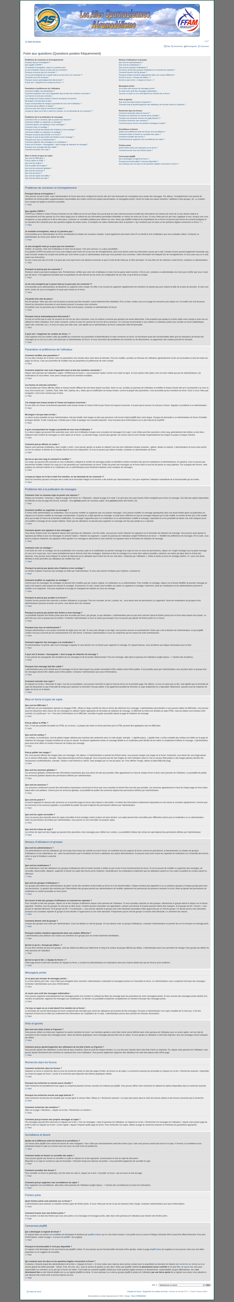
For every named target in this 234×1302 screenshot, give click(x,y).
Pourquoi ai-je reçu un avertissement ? (40, 140)
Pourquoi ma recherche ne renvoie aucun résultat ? (139, 116)
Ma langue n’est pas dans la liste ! (38, 101)
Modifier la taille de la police (206, 41)
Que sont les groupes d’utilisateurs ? (133, 67)
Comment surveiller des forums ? (132, 137)
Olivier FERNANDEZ (138, 1296)
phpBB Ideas (155, 1249)
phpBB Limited (94, 1234)
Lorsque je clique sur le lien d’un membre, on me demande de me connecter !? (59, 111)
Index (89, 21)
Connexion (204, 46)
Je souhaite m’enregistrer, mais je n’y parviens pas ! (45, 67)
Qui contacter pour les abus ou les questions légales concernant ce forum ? (149, 164)
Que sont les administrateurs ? (131, 62)
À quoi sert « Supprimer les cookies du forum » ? (44, 82)
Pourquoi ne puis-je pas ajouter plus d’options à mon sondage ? (50, 130)
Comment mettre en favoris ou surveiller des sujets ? (140, 134)
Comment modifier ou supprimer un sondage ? (43, 132)
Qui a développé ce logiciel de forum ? (134, 159)
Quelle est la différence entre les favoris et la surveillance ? (142, 132)
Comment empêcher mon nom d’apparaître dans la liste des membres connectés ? (58, 93)
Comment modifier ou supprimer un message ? (43, 122)
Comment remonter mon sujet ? (37, 149)
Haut (29, 204)
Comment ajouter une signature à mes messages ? (45, 124)
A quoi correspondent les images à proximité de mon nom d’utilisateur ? (53, 104)
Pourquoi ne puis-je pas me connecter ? (41, 72)
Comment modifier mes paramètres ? (40, 91)
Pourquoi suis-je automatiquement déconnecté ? (44, 80)
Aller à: (154, 1285)
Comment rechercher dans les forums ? (134, 113)
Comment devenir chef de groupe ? (133, 72)
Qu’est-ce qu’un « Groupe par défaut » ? (135, 77)
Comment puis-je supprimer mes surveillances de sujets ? (142, 139)
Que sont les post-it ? (33, 173)
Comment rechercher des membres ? (133, 121)
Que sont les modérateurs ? (130, 65)
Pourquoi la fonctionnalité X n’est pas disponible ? (138, 161)
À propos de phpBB (61, 1237)
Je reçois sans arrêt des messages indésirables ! (138, 91)
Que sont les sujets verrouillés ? (37, 176)
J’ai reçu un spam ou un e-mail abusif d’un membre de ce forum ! (144, 93)
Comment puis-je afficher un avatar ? (39, 106)
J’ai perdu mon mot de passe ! (37, 77)
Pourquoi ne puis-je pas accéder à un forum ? (43, 135)
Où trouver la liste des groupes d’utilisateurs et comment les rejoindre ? (147, 70)
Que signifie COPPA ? (33, 65)
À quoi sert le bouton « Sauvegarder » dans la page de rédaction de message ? (56, 144)
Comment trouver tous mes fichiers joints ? (136, 150)
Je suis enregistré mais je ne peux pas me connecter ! (46, 70)
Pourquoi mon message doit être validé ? (41, 147)
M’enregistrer (191, 46)
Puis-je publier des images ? (36, 166)
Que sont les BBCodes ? (35, 158)
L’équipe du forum (134, 1291)
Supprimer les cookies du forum (155, 1291)
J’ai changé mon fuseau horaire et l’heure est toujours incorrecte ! (51, 98)
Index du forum (34, 42)
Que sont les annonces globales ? (38, 168)
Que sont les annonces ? (35, 171)
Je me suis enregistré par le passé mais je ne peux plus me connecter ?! (53, 75)
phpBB (160, 420)
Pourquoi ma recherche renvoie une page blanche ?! (139, 118)
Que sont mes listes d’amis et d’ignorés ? (135, 102)
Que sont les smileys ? (34, 163)
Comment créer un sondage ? (37, 127)
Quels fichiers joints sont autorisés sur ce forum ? (138, 148)
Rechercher (178, 46)
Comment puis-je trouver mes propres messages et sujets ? (142, 123)
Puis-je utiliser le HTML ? (35, 161)
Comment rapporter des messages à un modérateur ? (46, 142)
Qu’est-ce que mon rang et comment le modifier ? (44, 108)
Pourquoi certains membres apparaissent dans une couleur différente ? (147, 75)
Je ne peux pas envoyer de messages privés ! (137, 88)
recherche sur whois (188, 1264)
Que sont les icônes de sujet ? (37, 178)
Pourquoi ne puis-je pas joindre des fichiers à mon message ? (49, 137)
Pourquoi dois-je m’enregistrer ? (37, 62)
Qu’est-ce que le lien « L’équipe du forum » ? (136, 80)
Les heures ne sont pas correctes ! (38, 96)
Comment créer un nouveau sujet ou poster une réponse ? (48, 120)
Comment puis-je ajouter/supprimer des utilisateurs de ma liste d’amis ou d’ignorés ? (152, 104)
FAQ (168, 46)
